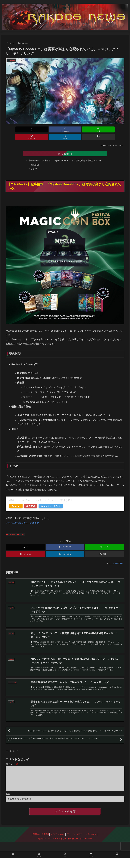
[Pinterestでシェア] (75, 129)
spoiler (20, 528)
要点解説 (33, 157)
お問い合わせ (95, 840)
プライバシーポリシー (77, 840)
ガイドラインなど (57, 840)
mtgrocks (10, 528)
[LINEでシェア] (55, 129)
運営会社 (33, 840)
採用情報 (43, 840)
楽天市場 (30, 500)
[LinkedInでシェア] (95, 129)
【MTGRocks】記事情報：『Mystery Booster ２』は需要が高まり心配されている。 (66, 153)
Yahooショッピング (50, 500)
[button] (114, 129)
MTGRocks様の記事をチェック (22, 516)
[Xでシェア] (15, 129)
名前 (8, 800)
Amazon (16, 500)
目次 (60, 146)
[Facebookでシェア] (35, 129)
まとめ (32, 162)
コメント (12, 766)
